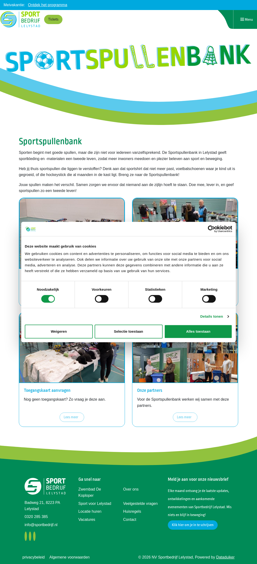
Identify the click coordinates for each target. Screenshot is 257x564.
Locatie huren (90, 511)
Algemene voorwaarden (69, 557)
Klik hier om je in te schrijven (193, 525)
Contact (129, 519)
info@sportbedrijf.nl (41, 525)
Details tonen (211, 316)
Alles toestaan (198, 331)
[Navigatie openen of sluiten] (246, 19)
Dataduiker (225, 557)
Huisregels (132, 511)
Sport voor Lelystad (94, 504)
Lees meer (71, 417)
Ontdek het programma (47, 5)
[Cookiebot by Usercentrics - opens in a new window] (211, 229)
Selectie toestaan (128, 331)
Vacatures (86, 519)
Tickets (53, 19)
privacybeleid (33, 557)
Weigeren (59, 331)
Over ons (131, 489)
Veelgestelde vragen (140, 504)
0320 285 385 (36, 517)
